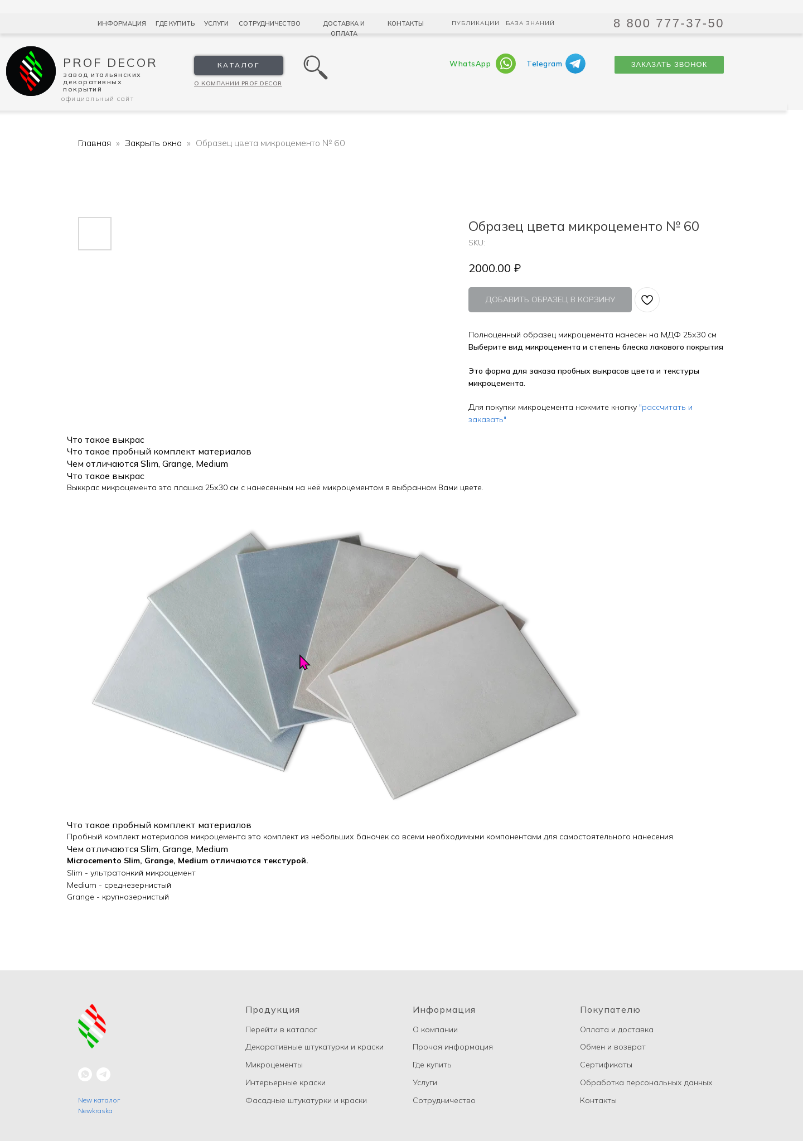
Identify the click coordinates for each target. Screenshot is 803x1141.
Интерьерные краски (285, 1082)
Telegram (544, 63)
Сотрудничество (270, 23)
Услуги (216, 23)
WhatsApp (470, 63)
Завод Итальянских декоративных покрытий (102, 81)
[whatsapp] (85, 1074)
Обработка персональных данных (646, 1082)
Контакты (406, 23)
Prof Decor (110, 62)
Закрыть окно (154, 142)
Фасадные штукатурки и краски (306, 1100)
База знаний (530, 23)
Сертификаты (606, 1065)
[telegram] (103, 1074)
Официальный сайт (97, 98)
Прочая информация (453, 1047)
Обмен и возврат (613, 1047)
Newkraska (95, 1110)
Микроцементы (274, 1065)
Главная (94, 142)
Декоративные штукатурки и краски (314, 1047)
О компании (435, 1029)
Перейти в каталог (281, 1029)
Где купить (175, 23)
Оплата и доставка (617, 1029)
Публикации (476, 23)
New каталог (99, 1100)
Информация (122, 23)
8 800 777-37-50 (668, 23)
